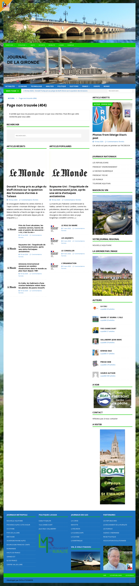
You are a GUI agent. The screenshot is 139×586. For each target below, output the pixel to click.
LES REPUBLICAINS (100, 162)
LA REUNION (75, 529)
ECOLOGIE (21, 45)
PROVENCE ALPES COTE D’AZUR (18, 525)
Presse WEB (105, 362)
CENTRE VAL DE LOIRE (15, 564)
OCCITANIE (11, 529)
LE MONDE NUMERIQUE (103, 171)
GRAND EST (11, 556)
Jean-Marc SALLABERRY (47, 529)
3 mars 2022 (67, 241)
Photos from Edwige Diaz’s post (110, 136)
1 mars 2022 (67, 228)
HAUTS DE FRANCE (13, 552)
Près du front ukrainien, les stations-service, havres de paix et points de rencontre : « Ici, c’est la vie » (31, 228)
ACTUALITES (10, 86)
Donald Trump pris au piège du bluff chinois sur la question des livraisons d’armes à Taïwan (26, 191)
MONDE (107, 86)
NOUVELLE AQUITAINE (102, 245)
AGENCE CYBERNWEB (111, 533)
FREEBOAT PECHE (100, 175)
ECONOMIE (23, 86)
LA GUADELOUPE (77, 533)
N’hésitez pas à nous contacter (105, 418)
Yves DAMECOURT (108, 328)
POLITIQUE (61, 86)
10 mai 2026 (99, 141)
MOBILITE (52, 45)
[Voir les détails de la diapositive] (112, 215)
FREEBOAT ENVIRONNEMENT (105, 167)
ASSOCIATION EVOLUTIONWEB (114, 540)
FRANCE (85, 86)
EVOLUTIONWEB (26, 580)
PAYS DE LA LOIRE (13, 533)
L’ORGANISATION (68, 263)
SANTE (33, 45)
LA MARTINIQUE (77, 540)
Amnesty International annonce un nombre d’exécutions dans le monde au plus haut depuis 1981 (33, 267)
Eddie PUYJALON (45, 521)
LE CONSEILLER (67, 250)
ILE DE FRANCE (12, 560)
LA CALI (103, 306)
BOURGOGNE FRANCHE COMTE (18, 544)
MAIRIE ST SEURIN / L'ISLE (111, 317)
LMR (104, 575)
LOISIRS (61, 45)
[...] (16, 218)
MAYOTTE (74, 525)
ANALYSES (50, 86)
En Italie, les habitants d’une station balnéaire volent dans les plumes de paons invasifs (32, 285)
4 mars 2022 (67, 254)
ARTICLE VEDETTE (101, 97)
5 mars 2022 (67, 266)
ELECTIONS (74, 86)
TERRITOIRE (9, 45)
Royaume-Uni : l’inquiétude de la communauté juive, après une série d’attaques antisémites (32, 248)
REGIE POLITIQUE (109, 537)
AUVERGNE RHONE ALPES (16, 540)
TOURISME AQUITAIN (101, 183)
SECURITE (42, 45)
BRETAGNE (11, 537)
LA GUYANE (75, 537)
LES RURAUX (98, 179)
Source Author (107, 373)
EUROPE (97, 86)
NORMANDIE (11, 548)
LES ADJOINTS (67, 238)
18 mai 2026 (13, 200)
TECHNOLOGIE (36, 86)
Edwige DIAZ (106, 351)
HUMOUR (70, 45)
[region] (112, 215)
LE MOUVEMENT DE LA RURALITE (115, 525)
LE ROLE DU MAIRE (69, 225)
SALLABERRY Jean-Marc (111, 339)
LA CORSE (74, 521)
